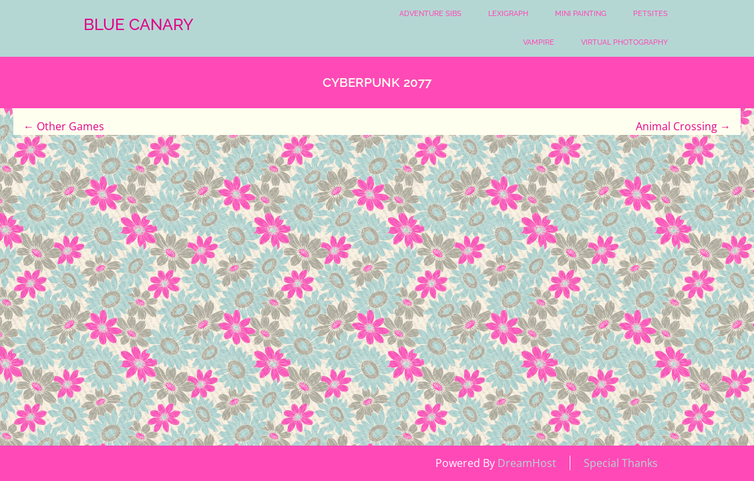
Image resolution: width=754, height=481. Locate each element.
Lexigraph (508, 13)
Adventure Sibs (430, 13)
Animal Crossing (683, 126)
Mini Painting (580, 13)
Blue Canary (138, 24)
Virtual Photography (624, 42)
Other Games (63, 126)
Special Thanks (621, 463)
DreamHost (527, 463)
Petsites (650, 13)
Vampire (538, 42)
